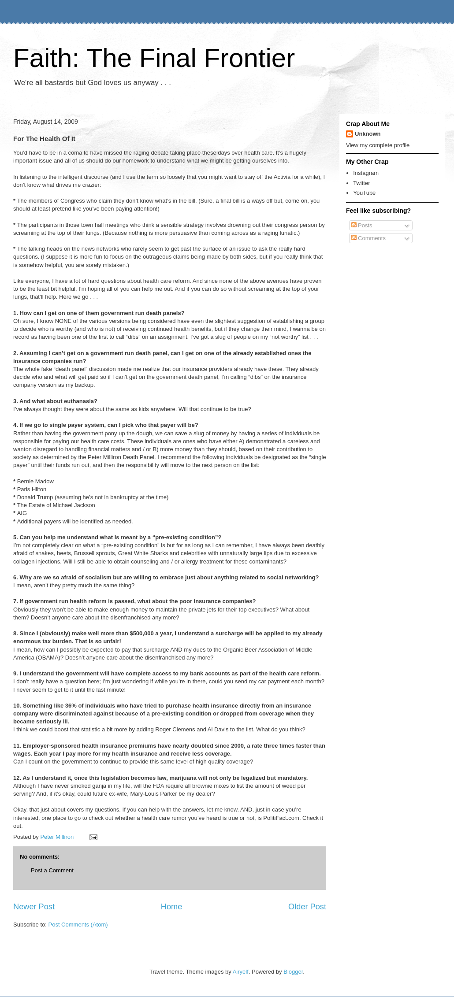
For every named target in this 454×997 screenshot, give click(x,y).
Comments (368, 238)
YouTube (364, 192)
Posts (361, 225)
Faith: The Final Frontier (154, 58)
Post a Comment (52, 870)
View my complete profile (377, 145)
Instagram (366, 173)
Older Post (307, 906)
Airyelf (241, 971)
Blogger (293, 971)
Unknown (368, 133)
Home (171, 906)
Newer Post (34, 906)
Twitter (361, 183)
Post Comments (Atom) (78, 924)
